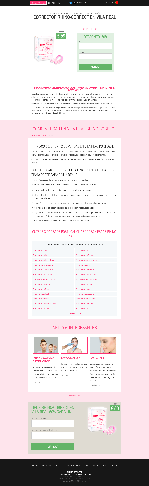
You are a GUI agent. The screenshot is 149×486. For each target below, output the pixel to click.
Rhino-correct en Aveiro (41, 284)
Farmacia (35, 465)
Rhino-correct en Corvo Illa (42, 274)
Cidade (87, 465)
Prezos (114, 465)
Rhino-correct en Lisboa (41, 255)
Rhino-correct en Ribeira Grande (44, 303)
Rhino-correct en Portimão (85, 298)
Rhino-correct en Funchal (85, 255)
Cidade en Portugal (74, 313)
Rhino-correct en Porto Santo (86, 260)
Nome (81, 42)
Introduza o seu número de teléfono (44, 430)
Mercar (95, 67)
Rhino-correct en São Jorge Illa (44, 279)
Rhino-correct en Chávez (84, 308)
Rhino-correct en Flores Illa (85, 269)
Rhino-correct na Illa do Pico (43, 269)
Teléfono (82, 52)
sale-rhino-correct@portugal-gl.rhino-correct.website (74, 474)
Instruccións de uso (74, 465)
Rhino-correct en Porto (84, 250)
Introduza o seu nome (39, 418)
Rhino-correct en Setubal (84, 303)
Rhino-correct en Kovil (41, 294)
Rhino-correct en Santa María (86, 274)
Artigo (95, 465)
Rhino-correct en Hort (83, 265)
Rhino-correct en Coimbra (85, 294)
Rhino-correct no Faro (41, 250)
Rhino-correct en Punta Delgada (44, 260)
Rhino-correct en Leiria (41, 298)
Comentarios (46, 465)
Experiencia (59, 465)
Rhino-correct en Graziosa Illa (86, 279)
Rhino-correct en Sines (41, 308)
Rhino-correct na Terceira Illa (43, 265)
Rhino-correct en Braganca (42, 289)
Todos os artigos (74, 395)
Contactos (105, 465)
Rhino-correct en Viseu (84, 289)
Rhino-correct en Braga (84, 284)
